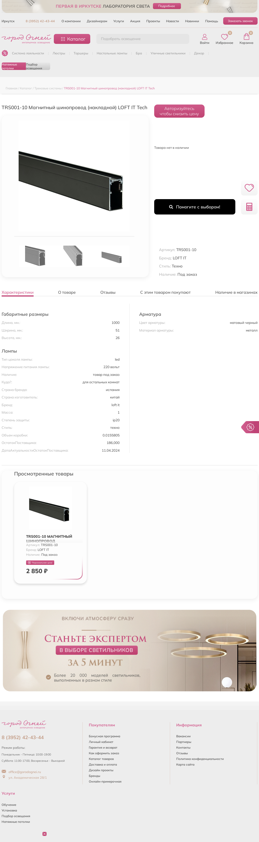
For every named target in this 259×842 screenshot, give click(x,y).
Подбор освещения (34, 66)
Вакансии (183, 736)
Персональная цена (40, 562)
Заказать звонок (240, 21)
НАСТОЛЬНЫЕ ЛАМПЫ (112, 53)
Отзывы (182, 753)
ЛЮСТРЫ (59, 53)
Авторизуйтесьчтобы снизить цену (179, 111)
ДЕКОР (199, 53)
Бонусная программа (104, 736)
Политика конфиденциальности (200, 759)
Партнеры (183, 742)
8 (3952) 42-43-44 (40, 21)
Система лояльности (28, 53)
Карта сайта (185, 764)
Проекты (153, 21)
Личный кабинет (101, 742)
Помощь (211, 21)
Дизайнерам (97, 21)
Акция (135, 21)
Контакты (183, 747)
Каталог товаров (101, 759)
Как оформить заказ (104, 753)
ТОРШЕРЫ (81, 53)
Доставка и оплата (103, 764)
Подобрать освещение (121, 38)
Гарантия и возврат (103, 747)
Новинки (192, 21)
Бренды (94, 776)
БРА (139, 53)
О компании (71, 21)
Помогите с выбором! (194, 206)
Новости (172, 21)
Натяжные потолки (9, 66)
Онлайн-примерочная (105, 781)
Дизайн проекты (101, 770)
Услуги (118, 21)
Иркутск (8, 21)
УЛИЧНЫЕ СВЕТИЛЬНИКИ (168, 53)
